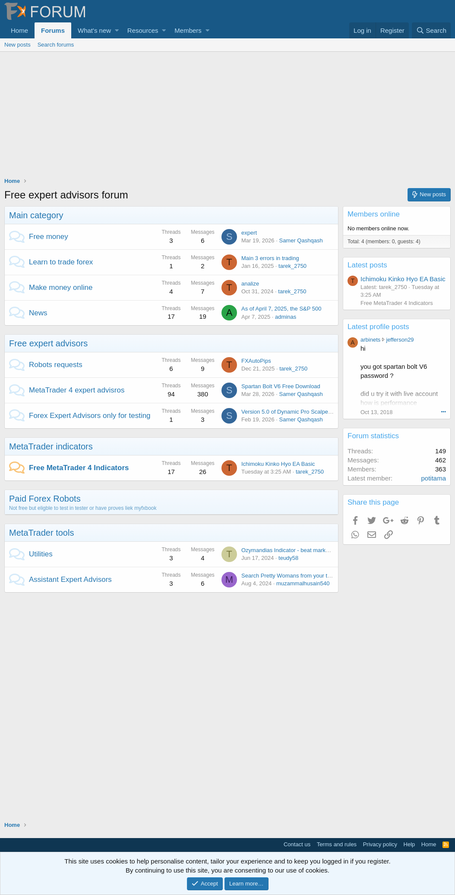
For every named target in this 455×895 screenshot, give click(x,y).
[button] (117, 30)
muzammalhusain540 (303, 583)
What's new (94, 30)
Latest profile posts (378, 327)
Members (188, 30)
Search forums (56, 44)
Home (19, 30)
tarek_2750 (292, 266)
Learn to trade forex (61, 262)
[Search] (431, 30)
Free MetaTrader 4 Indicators (79, 468)
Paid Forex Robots (45, 498)
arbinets (370, 339)
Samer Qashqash (300, 240)
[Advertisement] (227, 116)
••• (443, 411)
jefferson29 (400, 339)
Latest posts (367, 265)
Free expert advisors (48, 343)
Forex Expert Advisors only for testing (90, 415)
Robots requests (55, 365)
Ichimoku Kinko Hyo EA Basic (278, 464)
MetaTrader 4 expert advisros (76, 390)
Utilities (41, 554)
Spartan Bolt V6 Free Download (280, 386)
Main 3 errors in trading (270, 258)
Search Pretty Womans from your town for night (300, 575)
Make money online (60, 287)
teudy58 (288, 558)
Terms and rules (337, 844)
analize (250, 283)
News (38, 313)
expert (249, 232)
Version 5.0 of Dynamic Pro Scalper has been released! (310, 411)
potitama (433, 478)
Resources (142, 30)
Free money (48, 236)
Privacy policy (380, 844)
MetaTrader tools (41, 532)
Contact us (297, 844)
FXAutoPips (256, 361)
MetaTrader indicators (51, 446)
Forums (53, 30)
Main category (36, 215)
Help (409, 844)
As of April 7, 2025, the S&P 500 (281, 308)
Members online (374, 214)
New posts (17, 44)
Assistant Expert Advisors (70, 579)
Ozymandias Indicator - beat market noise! (294, 550)
